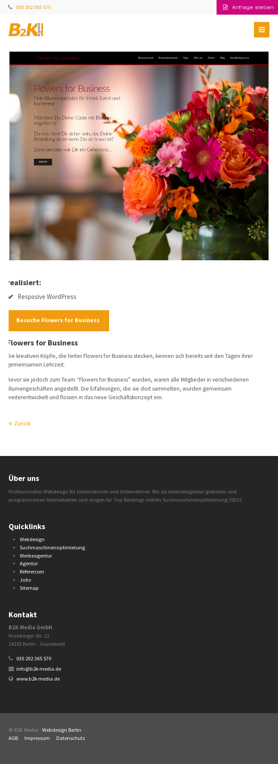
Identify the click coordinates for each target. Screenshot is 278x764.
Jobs (25, 579)
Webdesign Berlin (61, 730)
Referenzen (32, 571)
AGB (13, 738)
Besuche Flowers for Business (58, 320)
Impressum (37, 738)
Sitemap (29, 588)
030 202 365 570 (33, 7)
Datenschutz (70, 738)
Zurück (22, 423)
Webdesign (32, 539)
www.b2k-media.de (38, 678)
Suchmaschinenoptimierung (52, 547)
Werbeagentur (36, 555)
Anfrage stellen (248, 7)
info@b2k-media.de (38, 668)
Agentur (29, 563)
